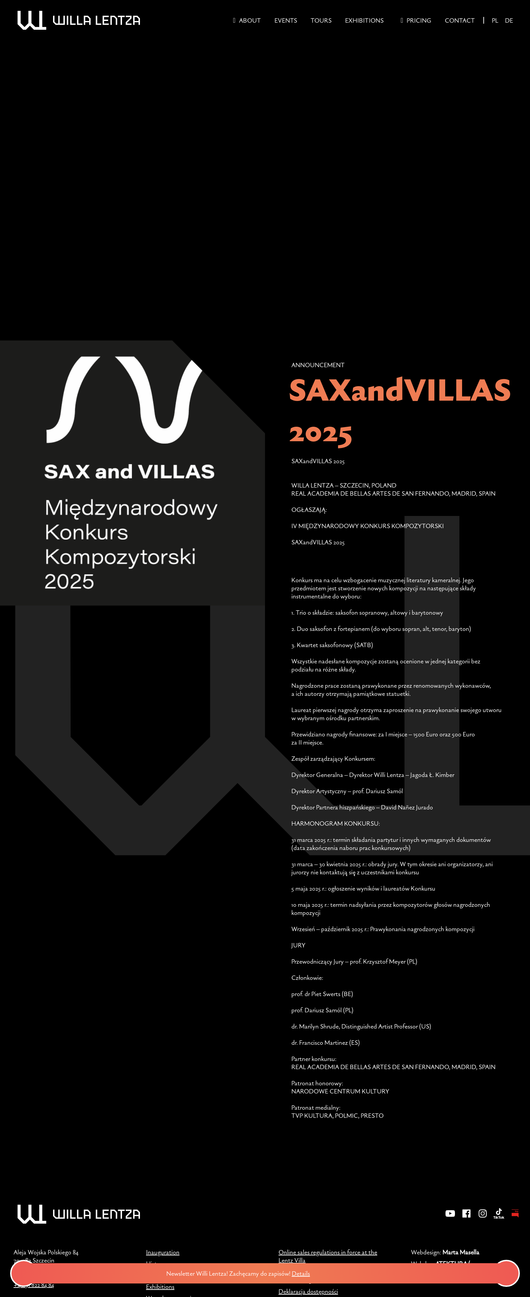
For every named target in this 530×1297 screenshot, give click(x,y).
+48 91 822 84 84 (34, 1284)
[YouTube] (450, 1218)
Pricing (419, 20)
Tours (321, 20)
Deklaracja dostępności (308, 1291)
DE (509, 20)
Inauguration (162, 1252)
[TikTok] (499, 1218)
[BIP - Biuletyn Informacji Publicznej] (515, 1218)
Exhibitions (364, 20)
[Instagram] (483, 1218)
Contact (460, 20)
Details (307, 1273)
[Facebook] (466, 1218)
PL (495, 20)
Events (285, 20)
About (250, 20)
